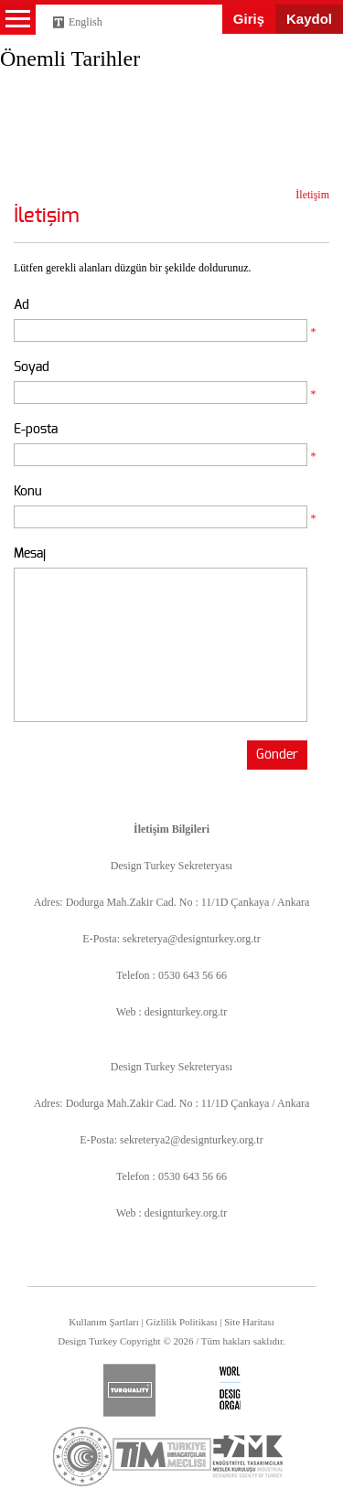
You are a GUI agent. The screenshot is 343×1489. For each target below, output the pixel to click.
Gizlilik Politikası (182, 1321)
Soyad (31, 367)
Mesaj (30, 553)
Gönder (277, 754)
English (85, 22)
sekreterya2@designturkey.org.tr (191, 1139)
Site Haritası (249, 1321)
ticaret (83, 1456)
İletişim (312, 194)
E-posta (36, 429)
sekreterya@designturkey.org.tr (192, 938)
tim (162, 1454)
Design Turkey (45, 66)
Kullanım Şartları (104, 1321)
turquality (129, 1390)
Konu (28, 491)
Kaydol (309, 19)
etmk (247, 1456)
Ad (21, 305)
